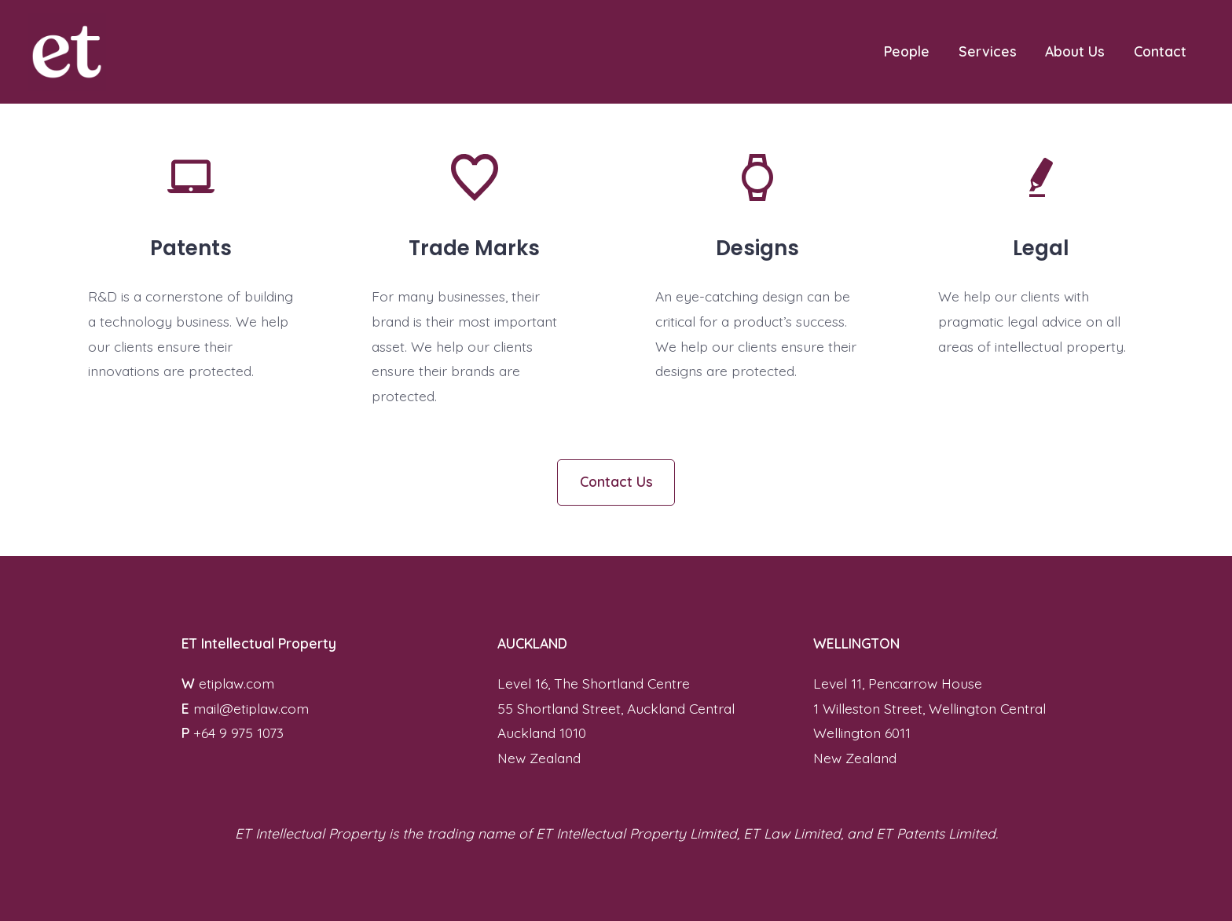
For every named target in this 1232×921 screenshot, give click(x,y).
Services (988, 51)
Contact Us (616, 481)
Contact (1160, 51)
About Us (1075, 51)
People (907, 51)
